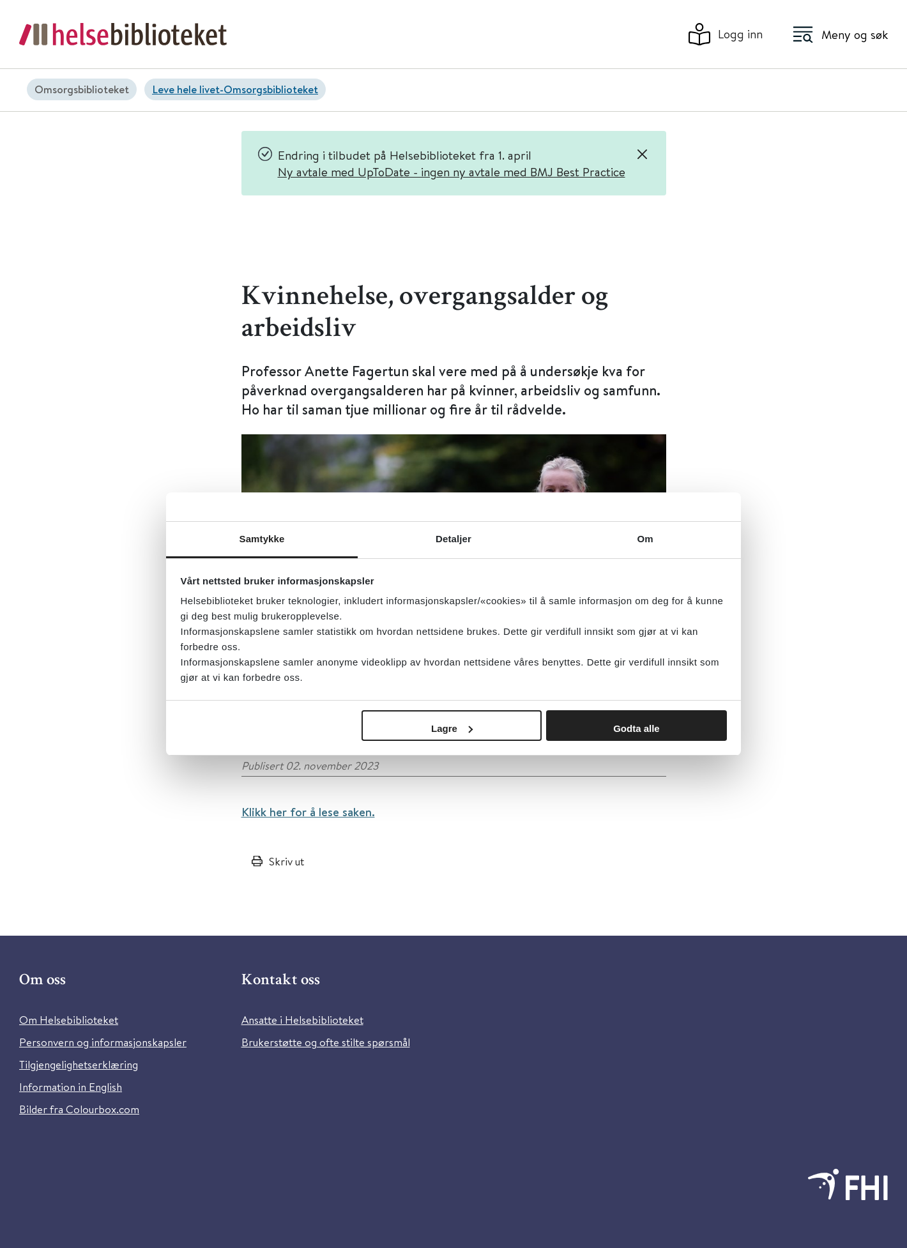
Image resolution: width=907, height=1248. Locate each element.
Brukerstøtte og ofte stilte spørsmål (325, 1042)
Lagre (452, 728)
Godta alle (636, 728)
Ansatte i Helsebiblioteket (302, 1019)
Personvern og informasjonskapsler (103, 1042)
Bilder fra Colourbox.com (79, 1109)
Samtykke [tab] (262, 538)
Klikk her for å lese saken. (308, 811)
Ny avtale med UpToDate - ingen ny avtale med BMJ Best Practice (451, 171)
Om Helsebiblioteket (68, 1019)
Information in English (70, 1086)
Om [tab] (645, 538)
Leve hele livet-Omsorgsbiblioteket (235, 89)
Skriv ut (286, 861)
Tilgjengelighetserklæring (78, 1064)
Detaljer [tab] (453, 538)
